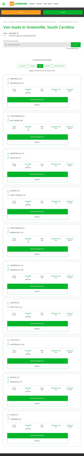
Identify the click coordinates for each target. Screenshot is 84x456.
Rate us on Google (15, 452)
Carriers (32, 4)
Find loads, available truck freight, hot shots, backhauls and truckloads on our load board (32, 22)
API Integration (35, 451)
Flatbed (32, 66)
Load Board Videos (58, 419)
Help (43, 451)
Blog (43, 419)
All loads (22, 66)
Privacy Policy (24, 451)
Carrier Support (57, 414)
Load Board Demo (69, 419)
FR (71, 451)
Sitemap (65, 451)
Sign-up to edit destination (26, 36)
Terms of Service (12, 451)
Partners (44, 414)
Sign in (63, 12)
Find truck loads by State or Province (68, 22)
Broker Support (57, 417)
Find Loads (67, 412)
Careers (49, 451)
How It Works (47, 4)
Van (40, 66)
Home (5, 22)
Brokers (39, 4)
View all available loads (72, 48)
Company (44, 412)
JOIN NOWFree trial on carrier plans (71, 4)
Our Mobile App (68, 417)
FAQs (54, 412)
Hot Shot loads (59, 66)
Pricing (56, 4)
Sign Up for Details (24, 100)
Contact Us (57, 451)
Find (74, 44)
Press (43, 417)
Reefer (48, 66)
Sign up (31, 70)
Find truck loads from (10, 41)
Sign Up (21, 12)
